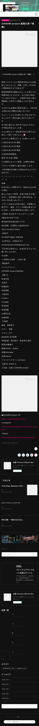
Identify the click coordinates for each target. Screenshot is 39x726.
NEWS (21, 669)
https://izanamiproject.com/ (13, 419)
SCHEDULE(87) (6, 443)
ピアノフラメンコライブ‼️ (11, 503)
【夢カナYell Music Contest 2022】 (24, 652)
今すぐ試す (25, 8)
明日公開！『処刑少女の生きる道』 (14, 520)
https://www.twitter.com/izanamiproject (18, 437)
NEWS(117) (15, 443)
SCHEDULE (5, 20)
